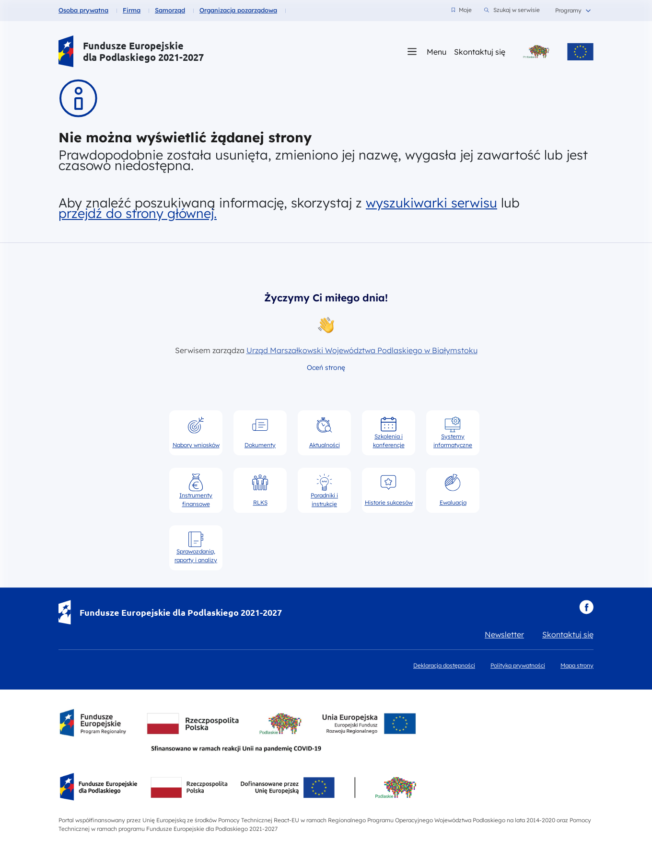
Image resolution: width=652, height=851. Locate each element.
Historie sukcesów (389, 489)
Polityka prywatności (517, 665)
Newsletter (504, 634)
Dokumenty (260, 432)
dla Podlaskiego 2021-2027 (143, 57)
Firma (131, 10)
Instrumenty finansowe (195, 490)
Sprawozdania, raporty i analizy (196, 547)
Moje (462, 9)
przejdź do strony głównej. (137, 213)
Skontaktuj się (479, 51)
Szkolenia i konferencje (389, 432)
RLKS (260, 489)
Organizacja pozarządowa (238, 10)
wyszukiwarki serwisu (431, 202)
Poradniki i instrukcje (324, 490)
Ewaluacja (453, 489)
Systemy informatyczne (452, 432)
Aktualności (324, 432)
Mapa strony (577, 665)
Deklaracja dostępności (444, 665)
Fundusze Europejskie (133, 45)
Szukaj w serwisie (512, 10)
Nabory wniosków (196, 432)
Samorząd (170, 10)
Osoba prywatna (83, 10)
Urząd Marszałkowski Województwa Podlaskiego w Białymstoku (361, 350)
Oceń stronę (326, 367)
